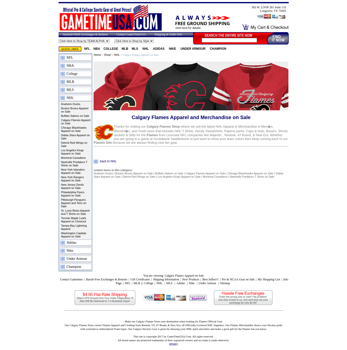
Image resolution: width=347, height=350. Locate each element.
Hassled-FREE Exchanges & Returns (85, 34)
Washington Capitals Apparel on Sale (73, 235)
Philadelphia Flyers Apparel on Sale (72, 194)
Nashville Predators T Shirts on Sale (74, 164)
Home (97, 54)
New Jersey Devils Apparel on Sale (72, 186)
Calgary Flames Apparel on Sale (76, 122)
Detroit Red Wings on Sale (74, 144)
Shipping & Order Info (168, 34)
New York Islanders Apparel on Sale (73, 171)
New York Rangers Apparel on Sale (72, 179)
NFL (87, 49)
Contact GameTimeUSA (131, 34)
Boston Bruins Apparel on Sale (75, 110)
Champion (218, 49)
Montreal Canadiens (73, 157)
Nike (173, 49)
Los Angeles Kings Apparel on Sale (72, 152)
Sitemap (225, 283)
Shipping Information (166, 279)
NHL (146, 49)
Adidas (159, 49)
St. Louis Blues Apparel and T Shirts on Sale (75, 212)
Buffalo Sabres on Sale (75, 115)
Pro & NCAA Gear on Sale (238, 279)
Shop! (107, 54)
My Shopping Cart (269, 279)
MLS (135, 49)
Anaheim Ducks (70, 104)
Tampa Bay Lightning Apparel (74, 227)
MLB (125, 49)
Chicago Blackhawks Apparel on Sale (74, 129)
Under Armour (193, 49)
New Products (190, 279)
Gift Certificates (140, 279)
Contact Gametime (71, 279)
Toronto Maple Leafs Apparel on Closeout (73, 220)
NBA (97, 49)
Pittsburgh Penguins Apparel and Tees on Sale (73, 203)
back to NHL (108, 161)
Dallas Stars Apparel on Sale (75, 137)
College (111, 49)
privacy (173, 343)
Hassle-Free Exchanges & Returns (106, 279)
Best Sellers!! (210, 279)
